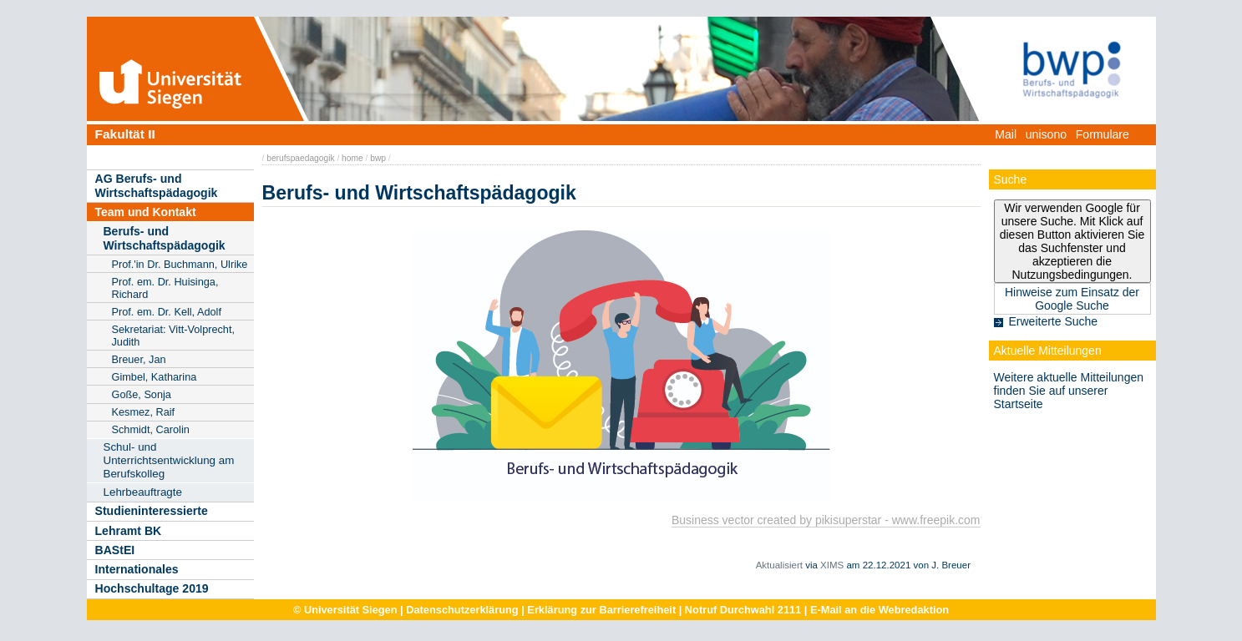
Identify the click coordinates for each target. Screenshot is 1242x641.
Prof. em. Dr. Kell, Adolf (166, 311)
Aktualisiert (779, 565)
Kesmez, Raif (143, 412)
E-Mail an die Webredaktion (879, 609)
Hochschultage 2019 (152, 588)
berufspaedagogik (300, 158)
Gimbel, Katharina (154, 377)
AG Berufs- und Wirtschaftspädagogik (156, 185)
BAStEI (115, 550)
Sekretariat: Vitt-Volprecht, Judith (174, 335)
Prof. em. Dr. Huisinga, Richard (165, 287)
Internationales (137, 569)
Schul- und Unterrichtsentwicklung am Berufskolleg (169, 460)
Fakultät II (125, 134)
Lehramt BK (128, 531)
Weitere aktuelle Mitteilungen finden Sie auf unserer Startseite (1069, 391)
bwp (378, 158)
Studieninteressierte (151, 510)
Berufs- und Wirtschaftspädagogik (165, 238)
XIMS (832, 565)
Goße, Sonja (141, 394)
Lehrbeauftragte (143, 492)
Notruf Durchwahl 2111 (743, 609)
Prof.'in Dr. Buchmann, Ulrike (180, 264)
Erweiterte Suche (1053, 321)
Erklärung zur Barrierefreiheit (601, 609)
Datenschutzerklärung (462, 609)
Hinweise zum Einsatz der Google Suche (1072, 298)
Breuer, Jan (139, 359)
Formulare (1102, 134)
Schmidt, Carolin (151, 429)
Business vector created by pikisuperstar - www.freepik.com (826, 520)
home (352, 158)
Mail (1005, 134)
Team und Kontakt (145, 212)
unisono (1046, 134)
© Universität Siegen (345, 609)
